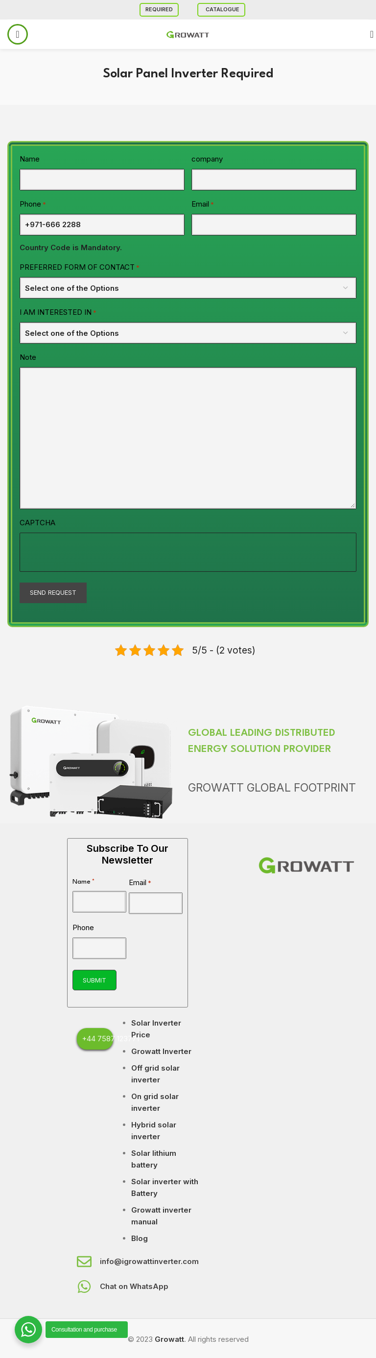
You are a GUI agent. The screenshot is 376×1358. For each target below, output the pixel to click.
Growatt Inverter (161, 1051)
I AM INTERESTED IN (58, 312)
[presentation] (94, 552)
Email (202, 204)
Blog (139, 1238)
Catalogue (222, 9)
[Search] (369, 34)
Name (30, 159)
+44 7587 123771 (110, 1038)
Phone (33, 204)
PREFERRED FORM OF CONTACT (80, 267)
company (207, 159)
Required (159, 9)
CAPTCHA (37, 522)
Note (28, 357)
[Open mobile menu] (17, 34)
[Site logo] (188, 33)
